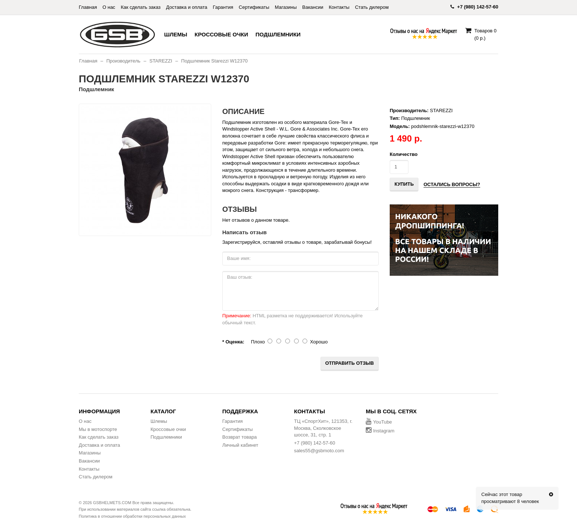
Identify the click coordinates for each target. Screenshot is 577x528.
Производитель (123, 61)
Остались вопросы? (452, 184)
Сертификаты (254, 7)
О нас (108, 7)
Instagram (380, 431)
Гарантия (223, 7)
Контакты (339, 7)
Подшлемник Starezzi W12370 (214, 61)
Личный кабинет (240, 445)
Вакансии (312, 7)
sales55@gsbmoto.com (319, 450)
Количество (404, 154)
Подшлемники (278, 34)
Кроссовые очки (221, 34)
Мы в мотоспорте (98, 429)
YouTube (379, 422)
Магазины (286, 7)
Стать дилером (372, 7)
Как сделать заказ (140, 7)
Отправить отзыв (349, 363)
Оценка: (235, 342)
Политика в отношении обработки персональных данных (132, 516)
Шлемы (175, 34)
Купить (404, 184)
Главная (88, 7)
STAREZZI (160, 61)
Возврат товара (239, 437)
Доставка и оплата (186, 7)
